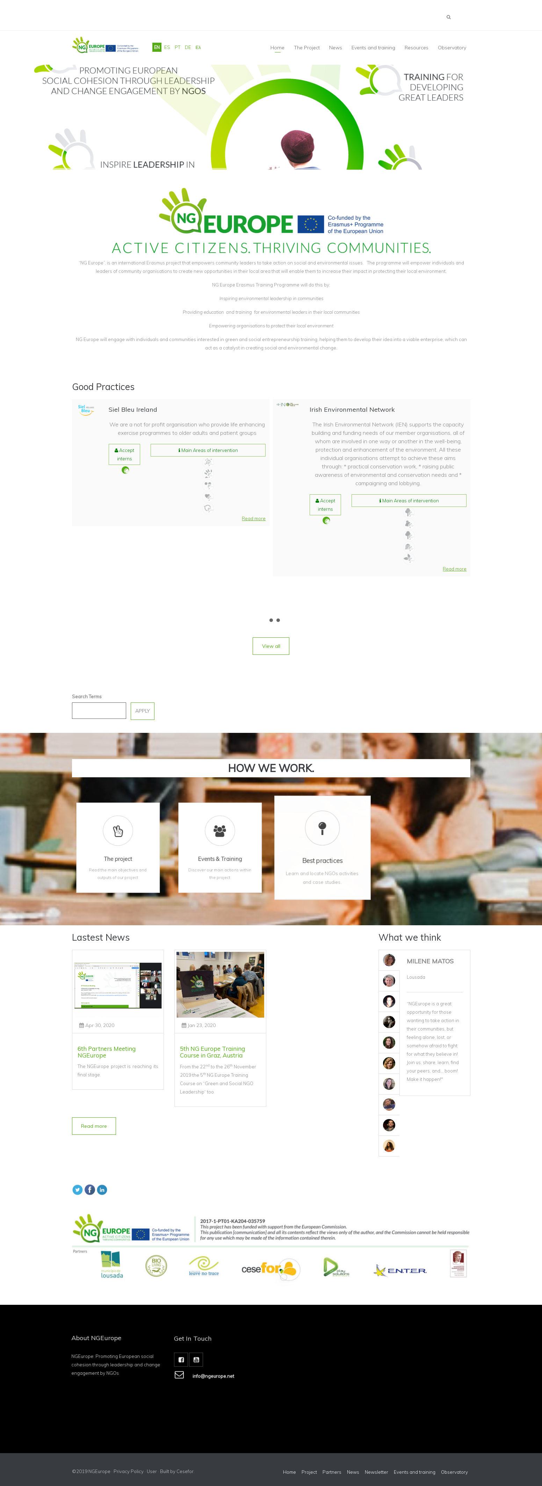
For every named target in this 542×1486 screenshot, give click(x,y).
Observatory (452, 47)
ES (167, 47)
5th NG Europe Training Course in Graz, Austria (212, 1052)
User (152, 1471)
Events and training (373, 47)
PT (177, 47)
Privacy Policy (129, 1471)
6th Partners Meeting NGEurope (107, 1052)
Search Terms (87, 696)
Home (277, 47)
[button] (254, 518)
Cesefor (185, 1471)
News (353, 1472)
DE (188, 47)
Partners (332, 1472)
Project (309, 1472)
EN (157, 47)
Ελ (198, 47)
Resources (416, 47)
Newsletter (376, 1472)
